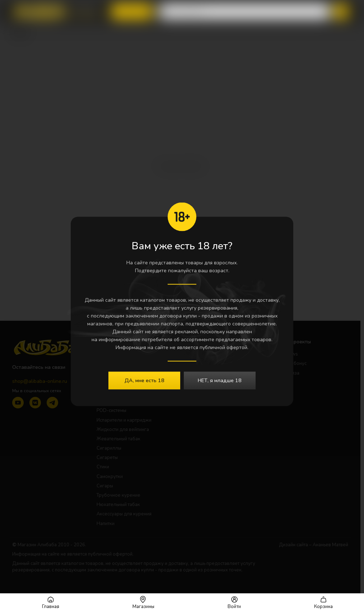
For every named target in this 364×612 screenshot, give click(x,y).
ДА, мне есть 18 (144, 380)
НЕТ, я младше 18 (220, 380)
